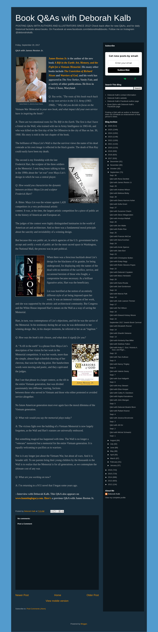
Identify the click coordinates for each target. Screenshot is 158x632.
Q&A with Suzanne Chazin (120, 211)
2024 (110, 133)
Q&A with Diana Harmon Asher (122, 200)
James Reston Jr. (58, 58)
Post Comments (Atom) (36, 609)
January (113, 465)
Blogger (84, 624)
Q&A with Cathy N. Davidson (121, 393)
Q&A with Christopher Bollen (121, 258)
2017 (110, 158)
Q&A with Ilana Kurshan (119, 240)
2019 (110, 151)
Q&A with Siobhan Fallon (120, 344)
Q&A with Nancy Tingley (119, 364)
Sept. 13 (113, 337)
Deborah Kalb (114, 494)
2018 (110, 155)
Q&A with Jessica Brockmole (121, 418)
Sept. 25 (113, 233)
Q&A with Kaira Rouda (119, 283)
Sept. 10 (113, 353)
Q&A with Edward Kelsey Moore (123, 315)
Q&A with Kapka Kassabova (121, 396)
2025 (110, 130)
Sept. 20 (113, 279)
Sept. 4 (112, 414)
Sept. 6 (112, 382)
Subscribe (123, 70)
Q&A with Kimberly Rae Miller (122, 340)
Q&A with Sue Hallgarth (119, 378)
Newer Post (22, 595)
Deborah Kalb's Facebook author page (123, 101)
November (114, 165)
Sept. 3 (112, 421)
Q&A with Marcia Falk (118, 294)
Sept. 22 (113, 269)
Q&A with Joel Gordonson (120, 286)
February (114, 462)
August (113, 440)
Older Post (93, 595)
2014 (110, 477)
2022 (110, 140)
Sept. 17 (113, 304)
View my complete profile (115, 498)
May (112, 451)
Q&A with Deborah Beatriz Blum (123, 407)
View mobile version (57, 600)
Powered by (123, 78)
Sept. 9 (112, 360)
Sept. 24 (113, 243)
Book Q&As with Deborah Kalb (73, 18)
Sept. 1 (112, 436)
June (112, 448)
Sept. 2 (112, 429)
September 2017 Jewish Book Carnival (125, 322)
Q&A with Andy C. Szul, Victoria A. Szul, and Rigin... (124, 348)
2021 (110, 144)
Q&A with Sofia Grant (118, 204)
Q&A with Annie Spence (119, 247)
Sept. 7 (112, 375)
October (113, 168)
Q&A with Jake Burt (117, 251)
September (115, 172)
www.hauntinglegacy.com (29, 498)
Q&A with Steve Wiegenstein (121, 215)
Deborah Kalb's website (117, 98)
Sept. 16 (113, 312)
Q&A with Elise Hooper (119, 389)
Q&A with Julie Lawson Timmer (122, 301)
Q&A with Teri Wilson (118, 308)
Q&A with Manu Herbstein (120, 276)
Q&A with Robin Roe (118, 229)
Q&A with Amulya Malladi (120, 218)
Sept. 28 (113, 197)
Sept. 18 (113, 297)
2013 (110, 481)
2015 (110, 474)
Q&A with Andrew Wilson (120, 190)
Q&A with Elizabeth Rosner (121, 326)
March (113, 458)
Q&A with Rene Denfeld (119, 179)
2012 (110, 484)
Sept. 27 (113, 208)
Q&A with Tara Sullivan (119, 357)
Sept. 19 (113, 290)
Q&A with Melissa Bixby (119, 193)
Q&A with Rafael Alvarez (120, 411)
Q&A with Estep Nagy (118, 261)
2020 (110, 148)
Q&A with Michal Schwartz (120, 432)
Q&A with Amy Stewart (119, 386)
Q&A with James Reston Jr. (121, 182)
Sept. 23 (113, 254)
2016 (110, 470)
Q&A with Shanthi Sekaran (120, 333)
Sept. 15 (113, 319)
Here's (47, 498)
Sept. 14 (113, 330)
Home (57, 595)
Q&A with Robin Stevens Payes (122, 265)
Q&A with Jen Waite (118, 226)
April (112, 455)
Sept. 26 (113, 222)
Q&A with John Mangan (119, 400)
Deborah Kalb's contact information (121, 95)
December (114, 161)
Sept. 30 (113, 175)
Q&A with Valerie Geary (119, 371)
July (112, 444)
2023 (110, 137)
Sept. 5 (112, 404)
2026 (110, 126)
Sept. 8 (112, 368)
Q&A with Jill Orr (116, 425)
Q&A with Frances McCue (120, 236)
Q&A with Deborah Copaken (121, 272)
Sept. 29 (113, 186)
